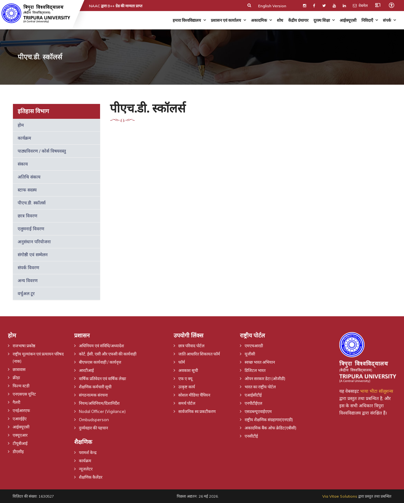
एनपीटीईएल (253, 403)
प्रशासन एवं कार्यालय (226, 20)
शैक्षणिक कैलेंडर (90, 477)
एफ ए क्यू (185, 378)
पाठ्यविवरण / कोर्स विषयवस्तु (42, 151)
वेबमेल (360, 5)
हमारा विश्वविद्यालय (187, 20)
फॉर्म (181, 362)
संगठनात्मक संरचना (93, 394)
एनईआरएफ (21, 410)
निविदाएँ (367, 20)
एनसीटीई (251, 436)
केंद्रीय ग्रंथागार (298, 20)
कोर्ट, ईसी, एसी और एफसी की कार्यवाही (107, 353)
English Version (272, 5)
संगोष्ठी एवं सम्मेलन (33, 255)
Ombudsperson (94, 419)
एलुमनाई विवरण (31, 229)
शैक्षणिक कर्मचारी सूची (95, 386)
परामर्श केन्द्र (88, 452)
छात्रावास (19, 369)
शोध (280, 20)
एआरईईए (20, 418)
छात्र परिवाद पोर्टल (191, 345)
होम (21, 125)
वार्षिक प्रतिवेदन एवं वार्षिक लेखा (102, 378)
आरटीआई (86, 370)
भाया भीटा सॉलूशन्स (376, 391)
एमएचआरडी (254, 345)
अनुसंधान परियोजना (34, 242)
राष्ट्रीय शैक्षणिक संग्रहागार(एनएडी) (269, 419)
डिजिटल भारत (255, 370)
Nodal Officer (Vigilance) (102, 411)
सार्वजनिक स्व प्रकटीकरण (197, 411)
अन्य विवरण (28, 280)
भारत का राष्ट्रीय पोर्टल (260, 386)
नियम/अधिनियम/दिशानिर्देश (99, 403)
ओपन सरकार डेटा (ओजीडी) (265, 378)
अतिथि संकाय (29, 177)
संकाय (23, 164)
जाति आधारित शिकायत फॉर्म (199, 353)
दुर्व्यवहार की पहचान (93, 427)
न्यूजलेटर (85, 468)
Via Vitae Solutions (339, 496)
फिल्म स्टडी (21, 385)
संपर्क (387, 20)
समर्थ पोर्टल (186, 403)
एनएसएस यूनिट (24, 394)
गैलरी (16, 402)
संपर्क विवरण (28, 267)
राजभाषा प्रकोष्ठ (24, 345)
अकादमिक (259, 20)
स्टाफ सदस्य (27, 190)
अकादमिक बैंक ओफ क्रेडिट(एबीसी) (270, 427)
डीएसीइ (18, 451)
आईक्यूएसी (348, 20)
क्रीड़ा (16, 377)
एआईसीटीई (253, 394)
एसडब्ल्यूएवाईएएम (258, 411)
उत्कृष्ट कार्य (186, 386)
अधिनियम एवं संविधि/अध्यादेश (101, 345)
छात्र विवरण (27, 216)
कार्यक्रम (24, 138)
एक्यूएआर (20, 435)
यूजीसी (250, 353)
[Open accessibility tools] (391, 5)
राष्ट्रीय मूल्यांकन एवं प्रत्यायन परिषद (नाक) (38, 357)
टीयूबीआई (20, 443)
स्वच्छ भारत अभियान (260, 362)
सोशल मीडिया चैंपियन (194, 394)
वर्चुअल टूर (26, 293)
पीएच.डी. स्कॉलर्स (31, 203)
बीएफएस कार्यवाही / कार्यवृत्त (100, 362)
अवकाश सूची (188, 370)
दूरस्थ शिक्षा (321, 20)
